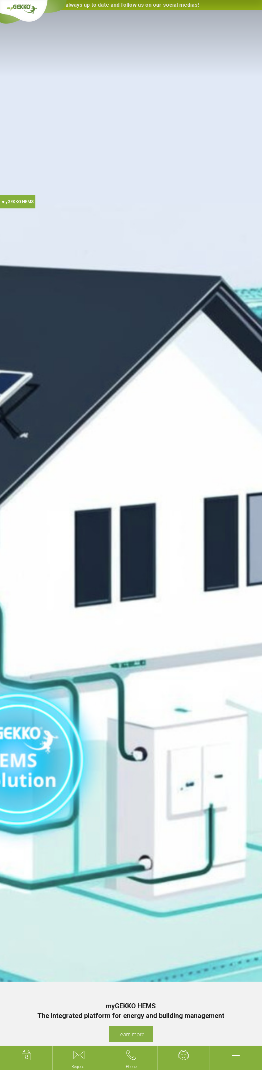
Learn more (131, 1034)
